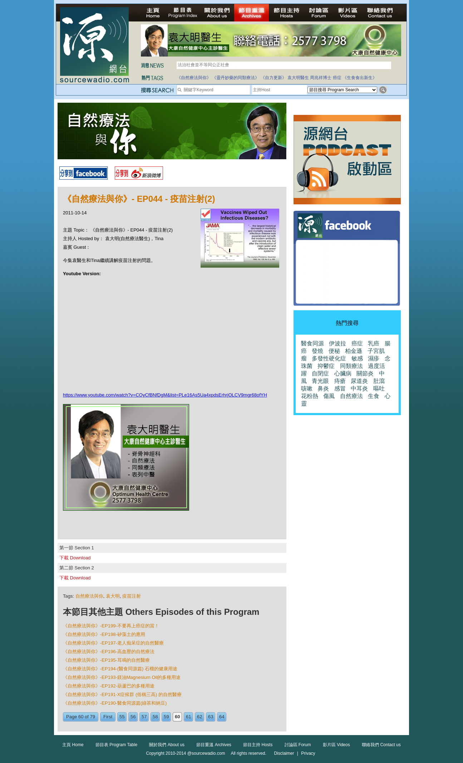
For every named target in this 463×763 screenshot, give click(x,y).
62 (199, 716)
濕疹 (373, 358)
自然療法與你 (89, 596)
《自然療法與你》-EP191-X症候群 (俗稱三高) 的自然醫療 (122, 694)
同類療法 (351, 366)
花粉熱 (309, 396)
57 (144, 716)
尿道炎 (359, 381)
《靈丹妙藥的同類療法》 (235, 77)
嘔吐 (379, 388)
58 (155, 716)
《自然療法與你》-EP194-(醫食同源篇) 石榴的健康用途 (120, 668)
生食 (373, 396)
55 (121, 716)
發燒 (317, 351)
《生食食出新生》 (360, 77)
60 (177, 716)
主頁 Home (72, 744)
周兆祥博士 (320, 77)
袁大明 (113, 596)
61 (188, 716)
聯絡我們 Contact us (381, 744)
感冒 (340, 388)
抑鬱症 (326, 366)
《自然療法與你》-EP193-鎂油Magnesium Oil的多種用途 (122, 677)
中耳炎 (359, 388)
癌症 (337, 77)
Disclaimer (284, 753)
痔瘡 (340, 381)
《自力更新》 (273, 77)
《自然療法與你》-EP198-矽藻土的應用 (104, 634)
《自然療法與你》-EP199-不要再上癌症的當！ (111, 625)
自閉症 (320, 373)
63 (210, 716)
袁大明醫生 (298, 77)
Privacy (308, 753)
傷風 (329, 396)
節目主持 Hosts (257, 744)
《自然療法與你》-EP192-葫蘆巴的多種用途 (108, 686)
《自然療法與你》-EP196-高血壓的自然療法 (108, 651)
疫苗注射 (131, 596)
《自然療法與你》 (194, 77)
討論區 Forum (298, 744)
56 (133, 716)
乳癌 (373, 343)
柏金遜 (353, 351)
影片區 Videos (336, 744)
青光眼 (320, 381)
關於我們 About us (166, 744)
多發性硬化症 (329, 358)
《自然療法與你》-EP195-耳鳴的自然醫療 (106, 660)
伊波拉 (337, 343)
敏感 (357, 358)
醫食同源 (312, 343)
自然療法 (351, 396)
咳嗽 (306, 388)
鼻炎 (323, 388)
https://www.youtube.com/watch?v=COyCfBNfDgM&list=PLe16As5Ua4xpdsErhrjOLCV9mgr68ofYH (165, 395)
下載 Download (74, 557)
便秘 (334, 351)
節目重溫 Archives (213, 744)
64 (221, 716)
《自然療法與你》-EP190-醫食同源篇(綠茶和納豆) (115, 703)
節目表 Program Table (116, 744)
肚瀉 (379, 381)
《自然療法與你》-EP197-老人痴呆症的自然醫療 (113, 643)
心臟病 (342, 373)
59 (166, 716)
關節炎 (365, 373)
